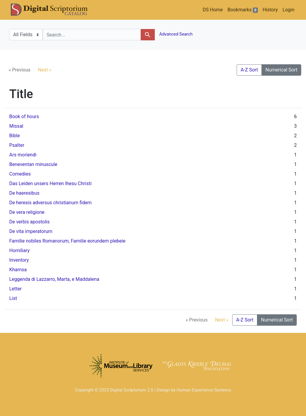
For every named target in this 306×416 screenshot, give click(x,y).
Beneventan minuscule (33, 164)
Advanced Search (175, 34)
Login (288, 10)
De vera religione (27, 212)
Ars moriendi (22, 155)
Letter (15, 289)
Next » (44, 70)
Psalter (16, 145)
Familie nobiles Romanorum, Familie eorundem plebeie (67, 241)
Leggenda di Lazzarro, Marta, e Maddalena (54, 279)
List (13, 298)
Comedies (20, 174)
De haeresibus (24, 193)
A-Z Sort (249, 70)
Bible (14, 135)
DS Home (213, 10)
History (270, 10)
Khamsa (18, 269)
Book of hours (24, 116)
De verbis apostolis (29, 222)
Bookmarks (242, 10)
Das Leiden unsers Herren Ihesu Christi (50, 183)
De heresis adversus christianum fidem (50, 202)
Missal (16, 126)
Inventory (19, 260)
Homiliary (19, 250)
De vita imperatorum (30, 231)
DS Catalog (54, 9)
